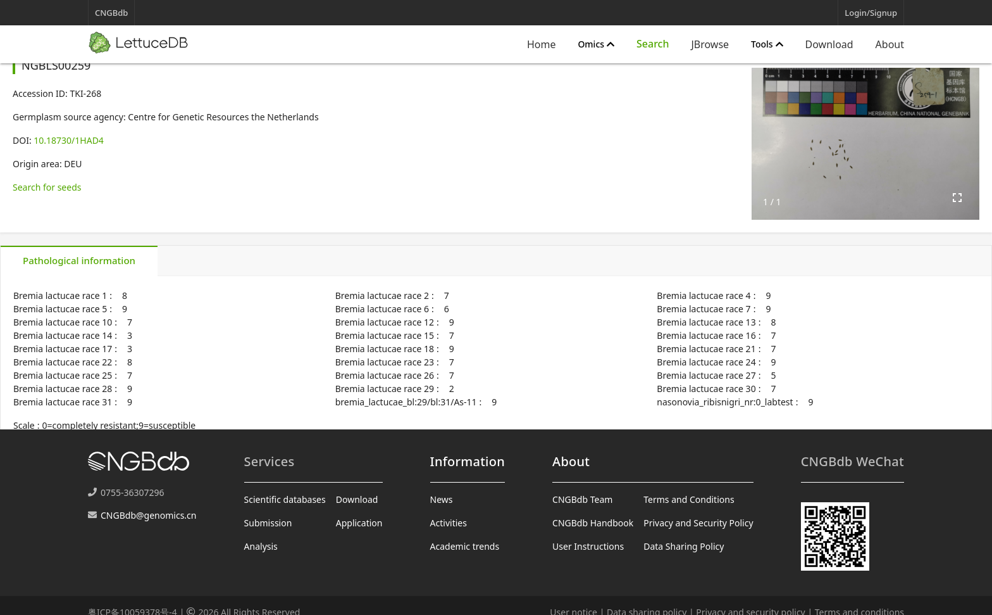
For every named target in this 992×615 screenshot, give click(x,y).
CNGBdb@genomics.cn (148, 515)
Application (359, 523)
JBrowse (710, 44)
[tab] (79, 261)
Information (467, 461)
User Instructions (588, 546)
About (890, 44)
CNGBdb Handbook (592, 523)
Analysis (261, 546)
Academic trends (465, 546)
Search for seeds (47, 187)
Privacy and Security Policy (698, 523)
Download (829, 44)
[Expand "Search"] (652, 44)
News (441, 499)
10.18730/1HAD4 (69, 140)
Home (541, 44)
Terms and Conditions (688, 499)
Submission (268, 523)
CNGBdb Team (582, 499)
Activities (448, 523)
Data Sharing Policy (683, 546)
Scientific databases (285, 499)
